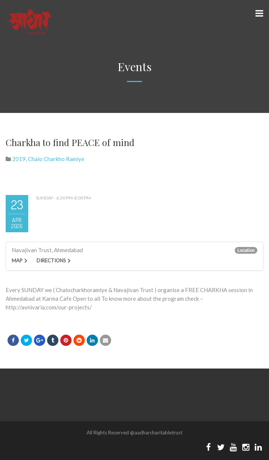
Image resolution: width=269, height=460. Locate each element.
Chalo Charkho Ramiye (56, 158)
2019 (19, 158)
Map (17, 260)
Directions (51, 260)
